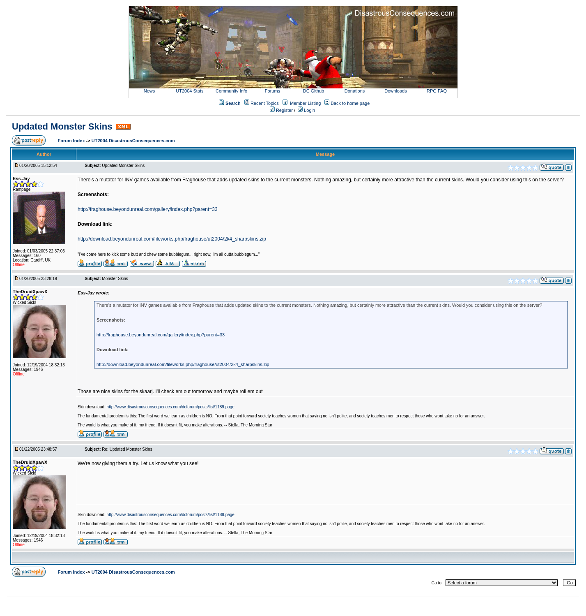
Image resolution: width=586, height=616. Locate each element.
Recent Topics (264, 103)
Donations (355, 90)
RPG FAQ (437, 90)
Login (306, 110)
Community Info (231, 90)
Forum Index (72, 140)
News (149, 90)
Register (281, 110)
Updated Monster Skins (62, 126)
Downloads (395, 90)
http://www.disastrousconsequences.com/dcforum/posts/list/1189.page (170, 407)
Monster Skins (115, 278)
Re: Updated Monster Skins (127, 449)
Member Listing (305, 103)
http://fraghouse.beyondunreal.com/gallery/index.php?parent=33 (148, 209)
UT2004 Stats (190, 90)
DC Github (313, 90)
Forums (272, 90)
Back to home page (350, 103)
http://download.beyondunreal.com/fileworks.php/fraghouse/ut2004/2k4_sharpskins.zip (172, 239)
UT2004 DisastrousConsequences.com (133, 140)
